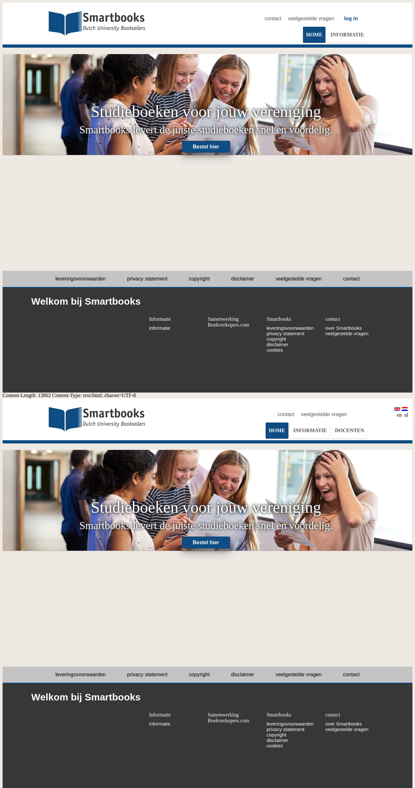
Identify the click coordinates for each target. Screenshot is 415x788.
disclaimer (242, 278)
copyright (199, 278)
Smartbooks (279, 319)
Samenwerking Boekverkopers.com (228, 322)
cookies (275, 350)
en (398, 412)
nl (405, 412)
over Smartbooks (343, 328)
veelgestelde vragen (311, 18)
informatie (159, 328)
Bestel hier (206, 146)
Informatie (160, 319)
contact (273, 18)
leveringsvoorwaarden (80, 278)
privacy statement (147, 278)
